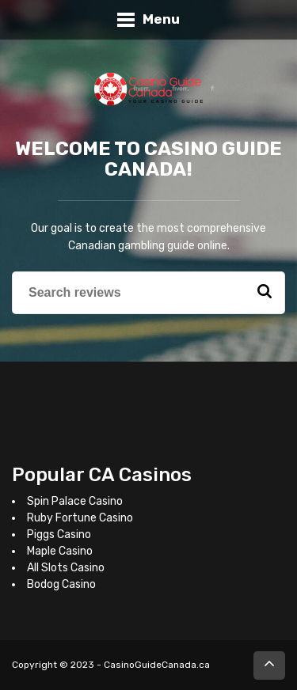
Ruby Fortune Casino (80, 518)
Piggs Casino (59, 534)
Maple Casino (60, 551)
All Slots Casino (66, 567)
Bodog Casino (61, 584)
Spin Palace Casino (75, 501)
